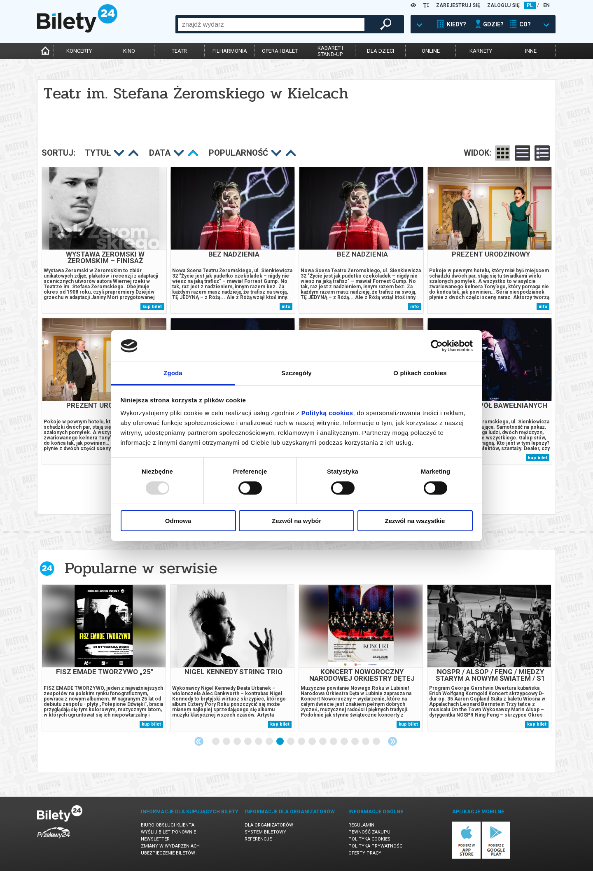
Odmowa (178, 520)
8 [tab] (291, 742)
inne (531, 51)
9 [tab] (302, 742)
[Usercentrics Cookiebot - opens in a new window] (437, 346)
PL (530, 5)
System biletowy (265, 832)
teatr (179, 51)
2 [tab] (227, 742)
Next (392, 741)
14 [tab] (355, 742)
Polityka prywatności (376, 846)
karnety (480, 51)
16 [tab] (377, 742)
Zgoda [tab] (172, 372)
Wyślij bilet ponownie (168, 832)
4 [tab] (248, 742)
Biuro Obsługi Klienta (167, 825)
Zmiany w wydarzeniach (170, 846)
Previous (198, 741)
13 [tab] (345, 742)
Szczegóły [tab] (296, 372)
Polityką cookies (327, 412)
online (431, 51)
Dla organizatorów (269, 825)
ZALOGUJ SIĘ (503, 5)
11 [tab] (323, 742)
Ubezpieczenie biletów (168, 853)
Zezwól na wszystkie (415, 520)
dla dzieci (380, 51)
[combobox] (271, 24)
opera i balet (280, 51)
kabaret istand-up (330, 51)
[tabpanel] (104, 657)
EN (546, 5)
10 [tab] (312, 742)
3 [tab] (237, 742)
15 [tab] (366, 742)
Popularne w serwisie (141, 568)
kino (129, 51)
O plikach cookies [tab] (419, 372)
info (286, 306)
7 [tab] (280, 742)
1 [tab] (216, 742)
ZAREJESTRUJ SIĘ (458, 5)
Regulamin (361, 825)
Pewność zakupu (369, 832)
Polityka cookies (369, 839)
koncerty (79, 51)
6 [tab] (270, 742)
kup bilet (152, 306)
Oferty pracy (364, 853)
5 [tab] (259, 742)
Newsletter (155, 839)
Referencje (258, 839)
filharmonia (229, 51)
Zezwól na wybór (296, 520)
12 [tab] (334, 742)
